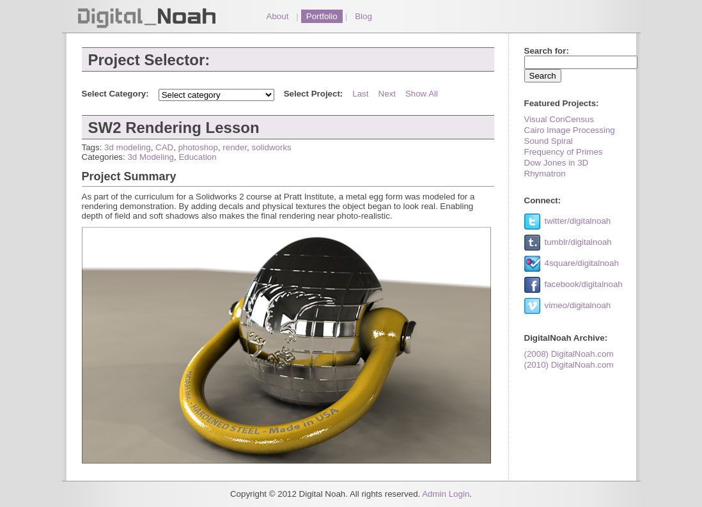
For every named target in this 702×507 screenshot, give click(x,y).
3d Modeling (150, 157)
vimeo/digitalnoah (578, 305)
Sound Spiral (548, 141)
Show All (421, 93)
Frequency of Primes (563, 152)
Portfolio (322, 16)
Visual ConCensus (559, 119)
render (234, 147)
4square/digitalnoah (582, 263)
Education (197, 157)
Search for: (546, 51)
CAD (164, 147)
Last (360, 93)
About (278, 16)
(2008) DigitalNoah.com (569, 354)
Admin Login (445, 494)
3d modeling (127, 147)
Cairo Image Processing (569, 130)
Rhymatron (545, 173)
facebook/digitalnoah (584, 284)
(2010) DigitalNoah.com (569, 365)
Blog (363, 16)
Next (387, 93)
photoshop (198, 147)
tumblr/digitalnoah (578, 242)
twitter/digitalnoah (578, 221)
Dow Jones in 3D (556, 163)
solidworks (272, 147)
